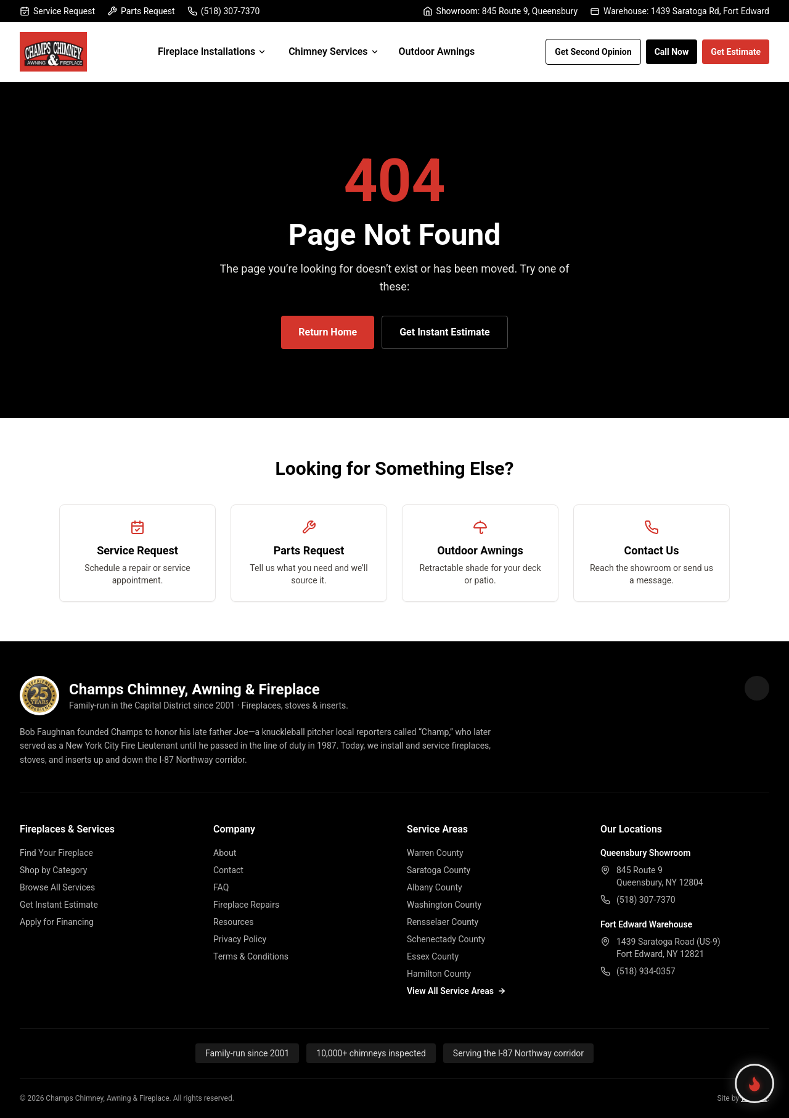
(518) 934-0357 (646, 971)
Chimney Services (333, 51)
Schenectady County (446, 939)
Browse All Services (57, 887)
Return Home (327, 332)
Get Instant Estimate (444, 332)
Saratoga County (438, 870)
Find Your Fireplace (56, 853)
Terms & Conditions (250, 956)
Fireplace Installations (212, 51)
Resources (233, 922)
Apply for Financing (57, 922)
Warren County (435, 853)
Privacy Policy (239, 939)
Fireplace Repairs (246, 905)
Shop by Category (53, 870)
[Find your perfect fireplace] (754, 1083)
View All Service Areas (456, 991)
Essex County (433, 956)
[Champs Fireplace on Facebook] (757, 688)
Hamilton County (439, 974)
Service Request (57, 11)
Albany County (434, 887)
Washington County (444, 905)
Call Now (672, 52)
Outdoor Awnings (437, 51)
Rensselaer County (442, 922)
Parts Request (141, 11)
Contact (228, 870)
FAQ (221, 887)
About (224, 853)
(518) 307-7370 (223, 11)
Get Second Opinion (593, 52)
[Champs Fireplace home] (53, 51)
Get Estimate (736, 52)
